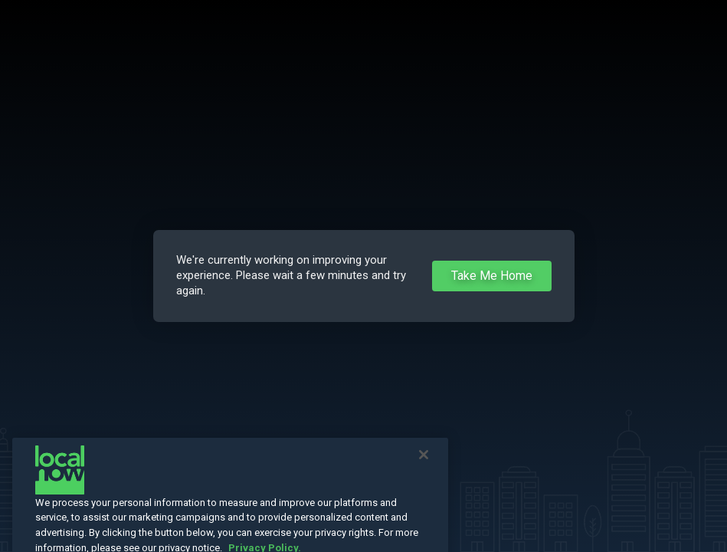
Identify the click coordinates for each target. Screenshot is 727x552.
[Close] (423, 468)
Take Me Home (491, 275)
